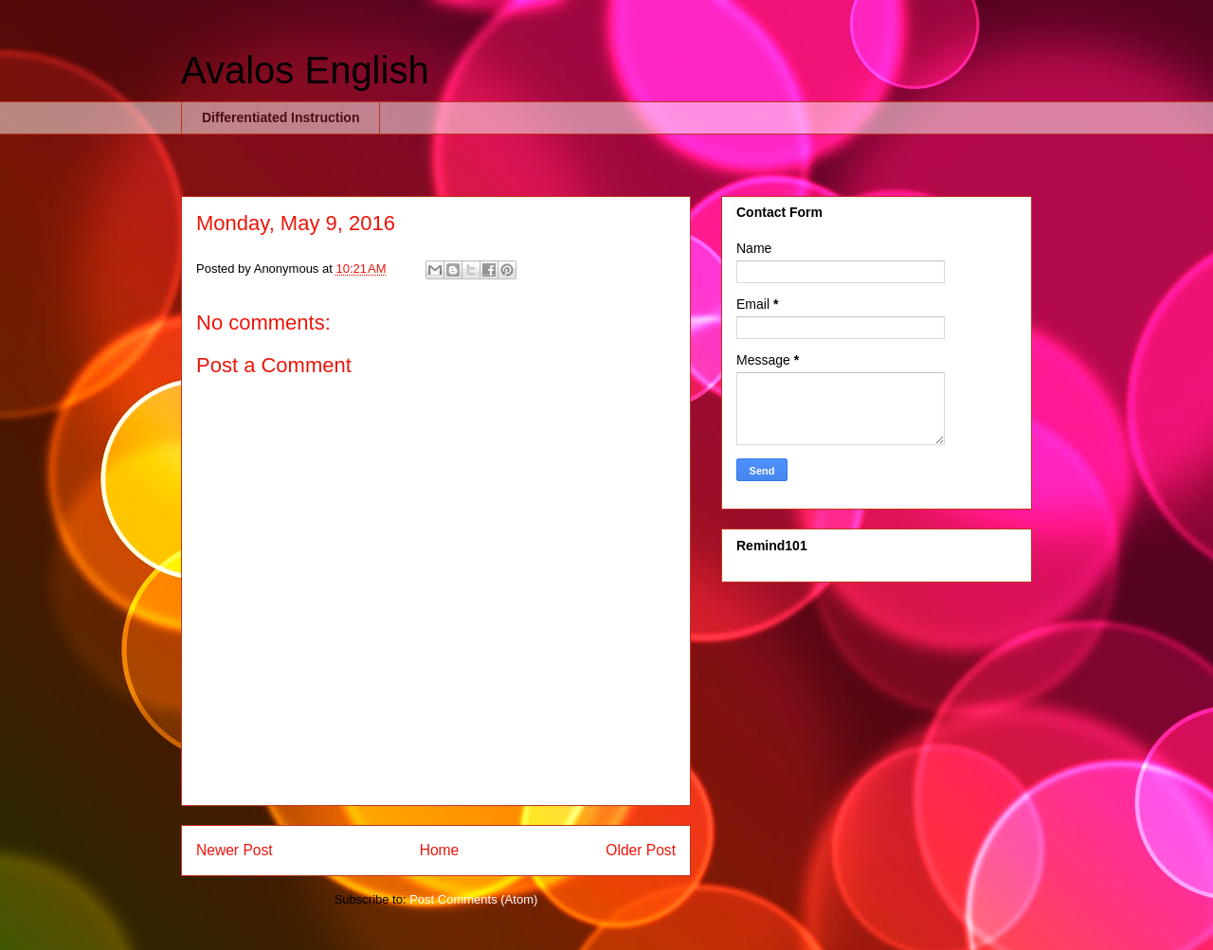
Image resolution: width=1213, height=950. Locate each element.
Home (440, 850)
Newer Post (234, 850)
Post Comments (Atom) (473, 899)
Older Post (641, 850)
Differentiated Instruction (280, 117)
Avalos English (305, 70)
